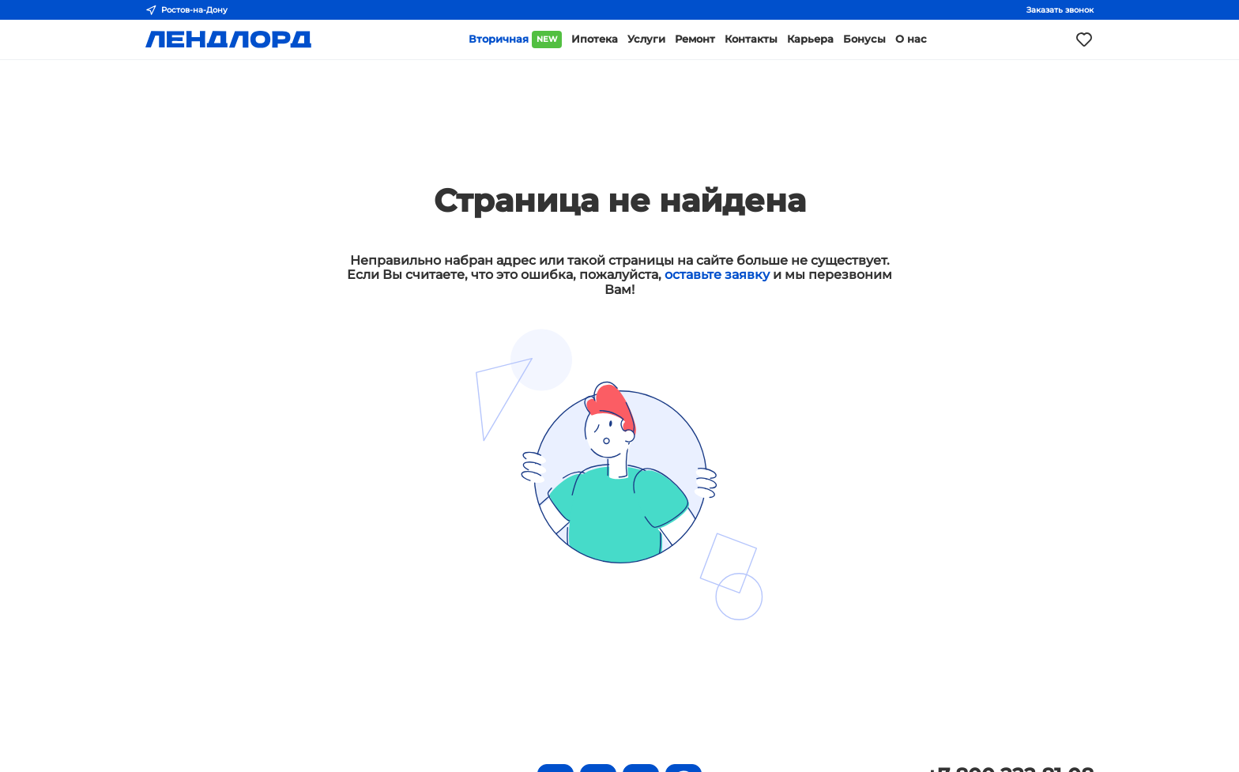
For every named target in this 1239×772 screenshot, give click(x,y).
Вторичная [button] (515, 39)
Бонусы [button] (864, 39)
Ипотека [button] (594, 39)
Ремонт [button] (695, 39)
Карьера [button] (810, 39)
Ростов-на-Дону (186, 10)
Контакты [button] (751, 39)
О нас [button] (911, 39)
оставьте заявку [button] (717, 274)
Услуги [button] (646, 39)
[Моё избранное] (1084, 39)
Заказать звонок (1060, 10)
